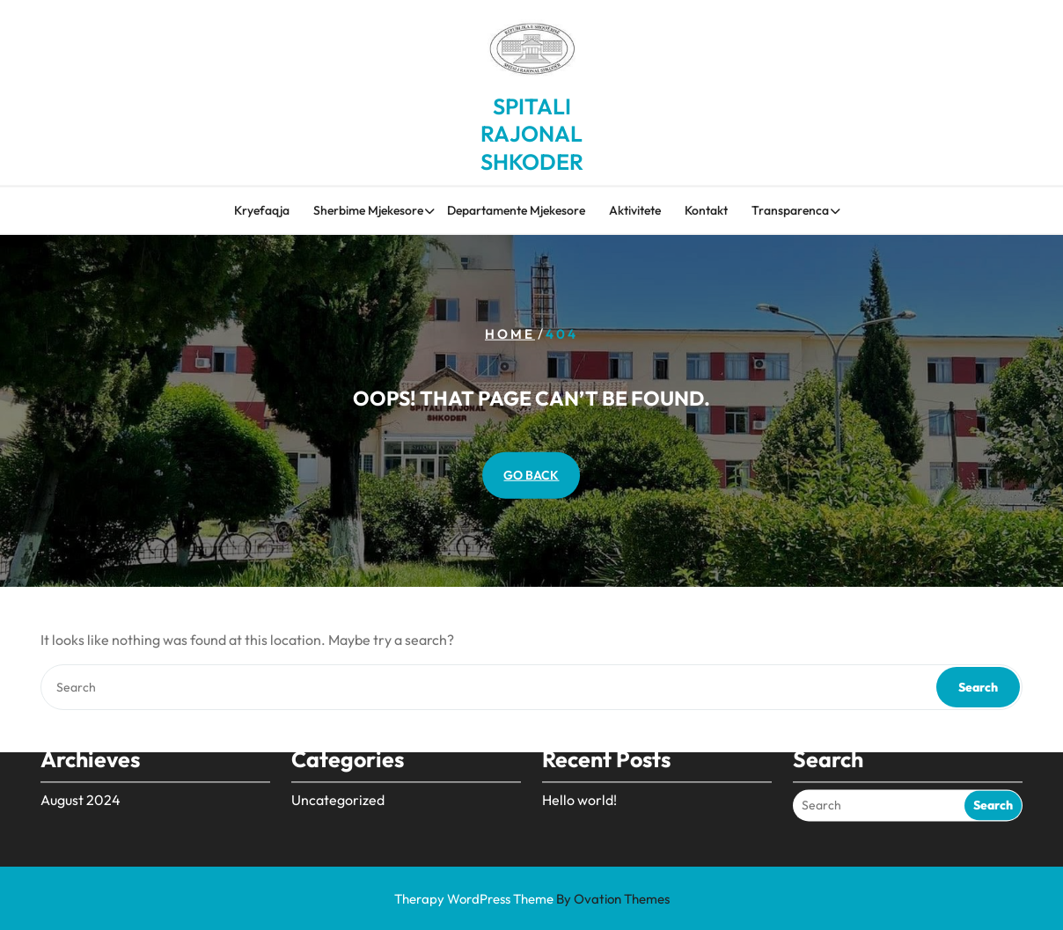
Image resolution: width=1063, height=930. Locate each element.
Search (978, 687)
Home (510, 333)
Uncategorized (338, 783)
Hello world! (579, 783)
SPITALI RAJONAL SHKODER (531, 129)
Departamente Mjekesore (516, 211)
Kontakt (706, 211)
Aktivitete (635, 211)
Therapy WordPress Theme (532, 898)
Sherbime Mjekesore (368, 211)
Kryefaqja (262, 211)
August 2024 (80, 783)
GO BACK (531, 475)
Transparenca (790, 211)
